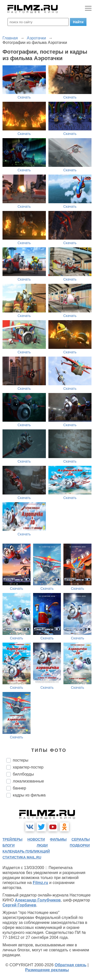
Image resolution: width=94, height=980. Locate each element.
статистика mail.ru (22, 857)
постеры (20, 760)
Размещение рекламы (47, 970)
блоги (9, 845)
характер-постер (28, 767)
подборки (80, 845)
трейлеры (13, 839)
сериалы (80, 839)
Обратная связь (70, 965)
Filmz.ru (40, 883)
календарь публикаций (26, 851)
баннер (19, 788)
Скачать (24, 97)
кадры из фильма (29, 795)
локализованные (28, 781)
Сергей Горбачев (19, 905)
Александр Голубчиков (38, 900)
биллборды (23, 774)
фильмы (58, 839)
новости (36, 839)
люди (42, 845)
